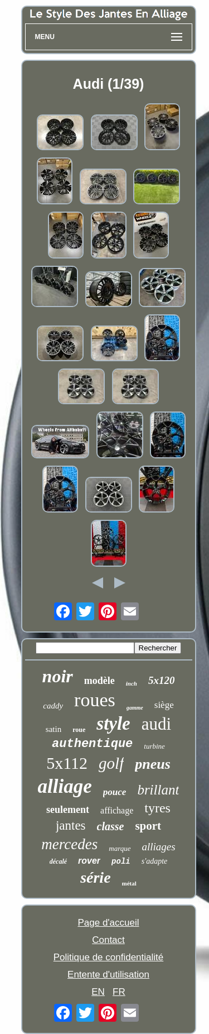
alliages (159, 847)
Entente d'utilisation (108, 974)
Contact (108, 940)
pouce (115, 792)
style (113, 724)
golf (111, 763)
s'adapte (155, 861)
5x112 (67, 763)
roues (94, 700)
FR (119, 992)
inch (131, 683)
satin (53, 729)
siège (164, 705)
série (95, 877)
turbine (154, 746)
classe (110, 826)
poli (120, 861)
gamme (135, 708)
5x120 (161, 680)
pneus (153, 764)
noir (57, 676)
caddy (53, 705)
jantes (71, 825)
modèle (99, 680)
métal (129, 883)
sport (148, 825)
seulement (67, 809)
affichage (116, 810)
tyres (157, 808)
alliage (65, 786)
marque (119, 848)
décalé (58, 861)
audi (156, 724)
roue (78, 730)
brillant (158, 789)
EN (98, 992)
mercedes (69, 844)
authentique (92, 744)
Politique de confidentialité (109, 957)
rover (89, 860)
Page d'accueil (108, 922)
